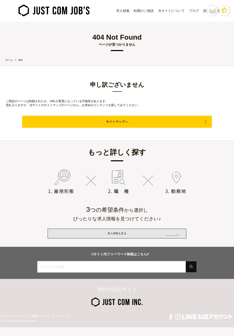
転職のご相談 (144, 11)
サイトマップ (61, 328)
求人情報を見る (117, 239)
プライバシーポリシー (14, 328)
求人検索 (123, 11)
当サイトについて (171, 11)
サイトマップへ (117, 121)
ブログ (194, 11)
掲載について (41, 328)
